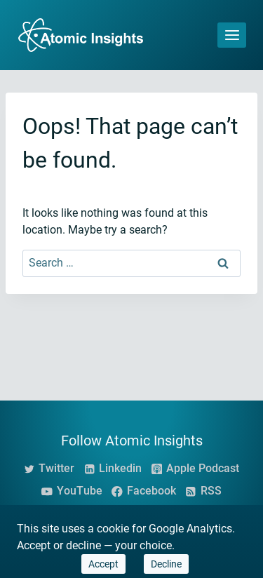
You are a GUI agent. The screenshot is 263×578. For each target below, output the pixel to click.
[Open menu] (231, 34)
